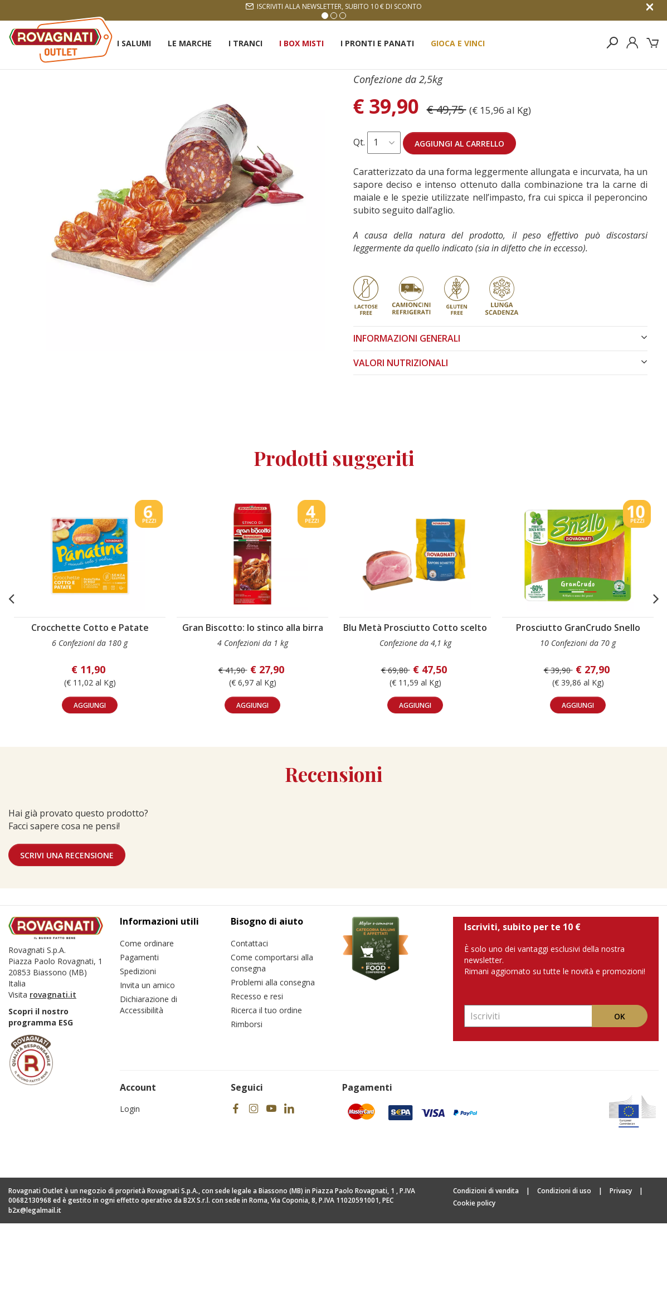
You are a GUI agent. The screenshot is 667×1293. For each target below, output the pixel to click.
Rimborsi (246, 1093)
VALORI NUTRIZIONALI (500, 432)
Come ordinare (147, 1013)
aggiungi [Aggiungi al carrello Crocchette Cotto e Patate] (90, 775)
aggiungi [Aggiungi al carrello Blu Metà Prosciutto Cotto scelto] (415, 775)
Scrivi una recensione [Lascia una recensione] (67, 925)
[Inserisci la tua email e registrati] (528, 1086)
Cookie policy (474, 1272)
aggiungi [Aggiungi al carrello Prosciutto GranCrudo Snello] (578, 775)
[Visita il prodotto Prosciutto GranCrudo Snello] (578, 625)
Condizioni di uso (564, 1260)
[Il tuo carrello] (652, 43)
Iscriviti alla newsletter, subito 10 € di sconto (334, 6)
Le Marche (190, 43)
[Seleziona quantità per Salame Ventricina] (384, 212)
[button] (11, 668)
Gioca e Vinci (458, 43)
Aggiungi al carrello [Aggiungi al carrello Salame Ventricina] (459, 213)
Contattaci (249, 1013)
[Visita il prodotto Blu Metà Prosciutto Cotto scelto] (415, 625)
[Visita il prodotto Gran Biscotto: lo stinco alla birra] (252, 625)
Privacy (621, 1260)
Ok (619, 1086)
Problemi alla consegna (273, 1052)
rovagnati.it (53, 1064)
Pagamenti (139, 1027)
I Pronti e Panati (377, 43)
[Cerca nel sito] (612, 43)
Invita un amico (147, 1054)
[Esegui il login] (632, 43)
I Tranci (245, 43)
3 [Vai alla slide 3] (342, 15)
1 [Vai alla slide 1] (325, 15)
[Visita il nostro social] (236, 1178)
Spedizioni (138, 1041)
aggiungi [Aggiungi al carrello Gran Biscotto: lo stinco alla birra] (252, 775)
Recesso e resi (257, 1066)
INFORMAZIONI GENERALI (500, 408)
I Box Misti (301, 43)
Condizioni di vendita (486, 1260)
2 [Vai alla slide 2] (333, 15)
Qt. (359, 212)
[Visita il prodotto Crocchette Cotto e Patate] (89, 625)
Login (130, 1178)
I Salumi (134, 43)
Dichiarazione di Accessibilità (148, 1074)
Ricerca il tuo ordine (266, 1080)
